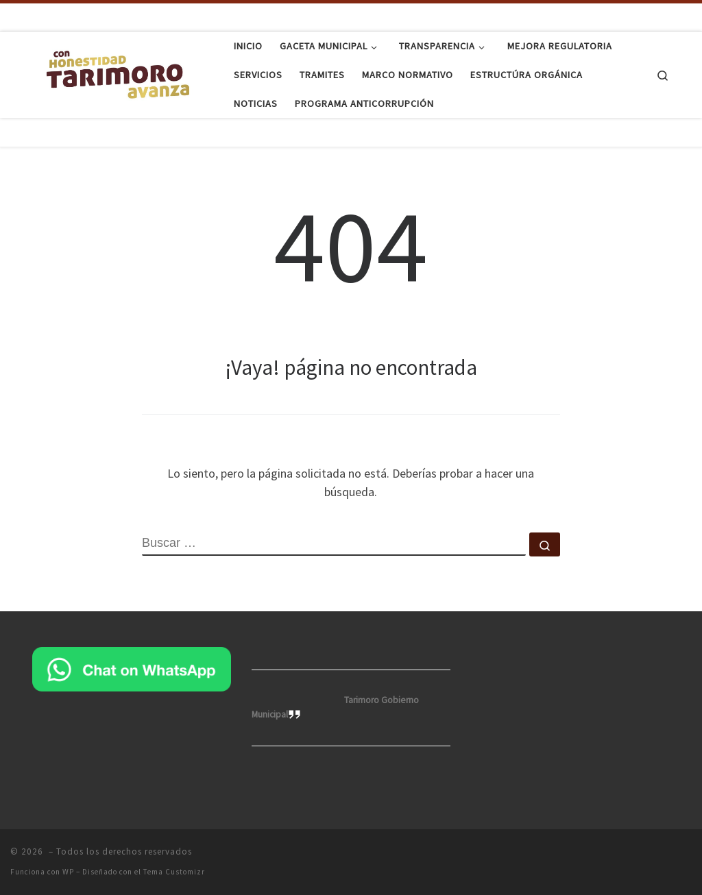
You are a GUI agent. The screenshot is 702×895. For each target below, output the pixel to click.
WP (68, 871)
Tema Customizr (174, 871)
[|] (118, 72)
